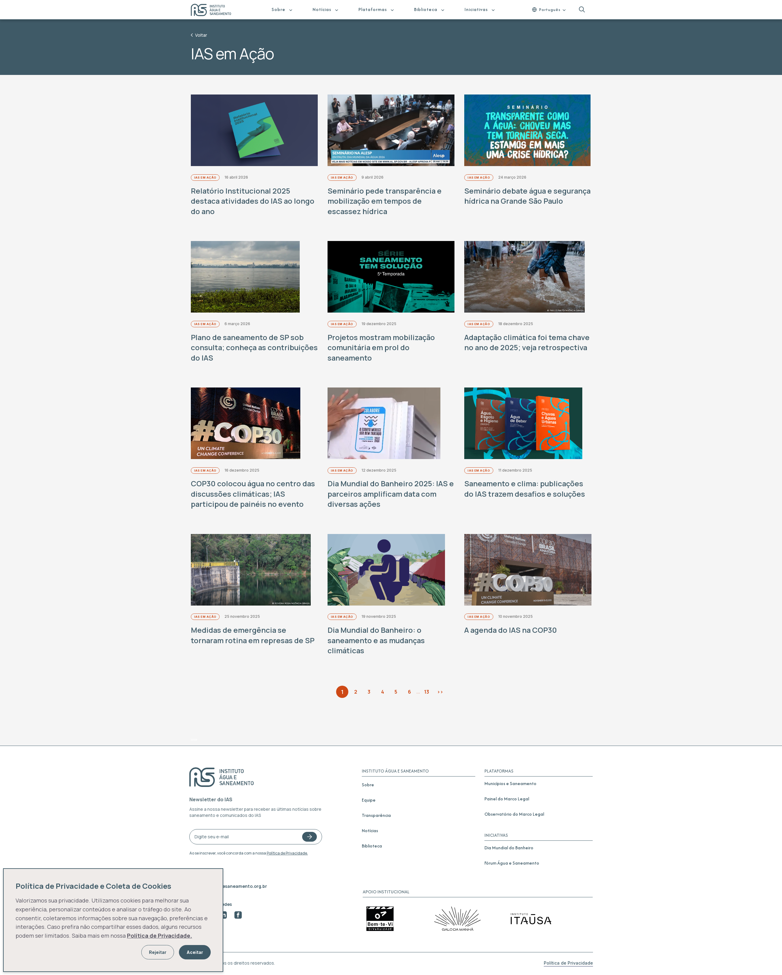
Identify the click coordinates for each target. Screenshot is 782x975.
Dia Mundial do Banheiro (508, 848)
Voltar (199, 35)
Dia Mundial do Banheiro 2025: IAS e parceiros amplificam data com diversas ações (388, 494)
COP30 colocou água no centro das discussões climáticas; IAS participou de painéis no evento (253, 494)
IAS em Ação (205, 177)
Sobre (278, 9)
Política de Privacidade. (287, 853)
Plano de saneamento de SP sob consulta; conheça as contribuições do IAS (248, 347)
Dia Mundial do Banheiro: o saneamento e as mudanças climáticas (377, 641)
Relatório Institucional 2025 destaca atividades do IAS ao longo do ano (253, 201)
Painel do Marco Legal (506, 799)
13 (426, 692)
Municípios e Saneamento (510, 784)
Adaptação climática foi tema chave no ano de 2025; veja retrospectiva (516, 347)
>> (440, 692)
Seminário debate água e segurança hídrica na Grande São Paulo (523, 201)
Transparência (376, 816)
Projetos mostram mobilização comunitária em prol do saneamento (382, 347)
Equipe (369, 800)
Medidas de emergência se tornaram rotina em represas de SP (253, 636)
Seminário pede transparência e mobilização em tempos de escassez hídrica (385, 201)
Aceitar (195, 952)
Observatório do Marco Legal (514, 814)
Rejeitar (157, 952)
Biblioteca (425, 9)
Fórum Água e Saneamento (511, 863)
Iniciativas (476, 9)
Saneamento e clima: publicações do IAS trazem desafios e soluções (525, 489)
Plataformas (372, 9)
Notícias (322, 9)
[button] (582, 9)
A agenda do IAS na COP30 (511, 631)
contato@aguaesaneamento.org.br (228, 887)
